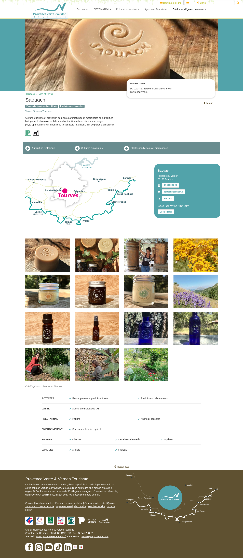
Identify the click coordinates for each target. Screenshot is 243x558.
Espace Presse (64, 506)
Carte (201, 3)
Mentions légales (44, 503)
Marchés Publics (96, 506)
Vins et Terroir (46, 94)
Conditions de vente (94, 503)
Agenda (156, 9)
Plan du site (80, 506)
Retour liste (121, 466)
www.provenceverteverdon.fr (51, 536)
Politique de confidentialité (69, 503)
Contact (29, 503)
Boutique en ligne (170, 3)
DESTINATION (102, 9)
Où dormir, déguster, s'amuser (189, 9)
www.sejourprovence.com (95, 536)
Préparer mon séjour (128, 9)
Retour (208, 103)
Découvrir (83, 9)
